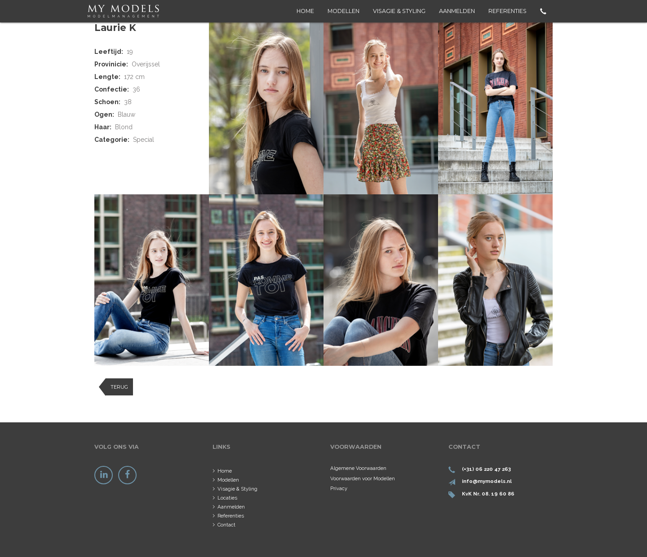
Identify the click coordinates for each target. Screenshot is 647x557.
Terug (119, 387)
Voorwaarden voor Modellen (362, 478)
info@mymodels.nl (487, 481)
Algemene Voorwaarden (358, 468)
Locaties (227, 498)
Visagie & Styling (399, 11)
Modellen (343, 11)
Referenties (507, 11)
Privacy (338, 488)
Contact (226, 525)
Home (305, 11)
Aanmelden (457, 11)
